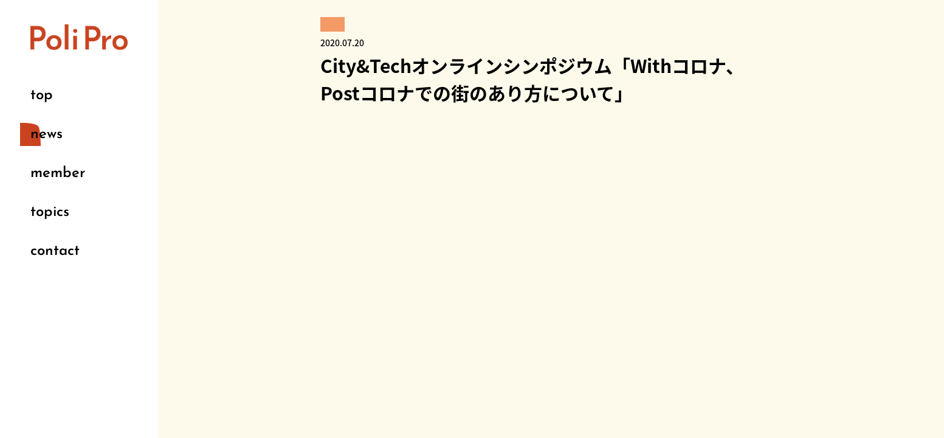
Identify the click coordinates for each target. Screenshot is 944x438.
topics (49, 212)
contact (55, 251)
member (57, 173)
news (46, 134)
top (41, 95)
